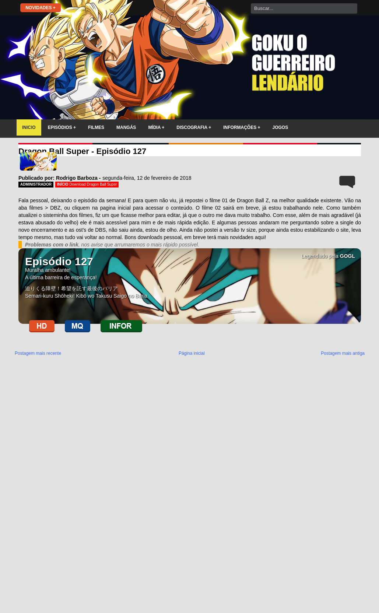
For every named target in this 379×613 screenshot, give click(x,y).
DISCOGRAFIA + (193, 127)
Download (78, 184)
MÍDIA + (156, 127)
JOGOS (280, 127)
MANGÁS (126, 127)
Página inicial (192, 353)
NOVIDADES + (40, 7)
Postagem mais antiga (343, 353)
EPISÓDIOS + (62, 127)
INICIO (29, 127)
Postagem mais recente (38, 353)
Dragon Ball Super (102, 184)
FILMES (96, 127)
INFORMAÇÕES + (241, 127)
